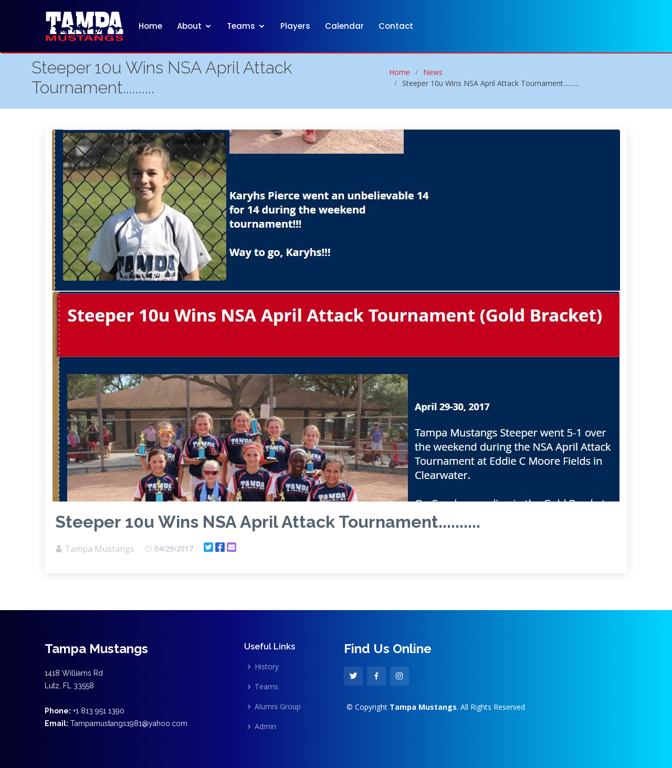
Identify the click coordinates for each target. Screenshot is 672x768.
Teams (241, 25)
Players (295, 25)
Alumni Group (278, 706)
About (189, 25)
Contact (396, 25)
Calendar (344, 25)
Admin (265, 726)
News (433, 72)
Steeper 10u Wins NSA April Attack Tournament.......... (267, 521)
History (267, 666)
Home (150, 25)
